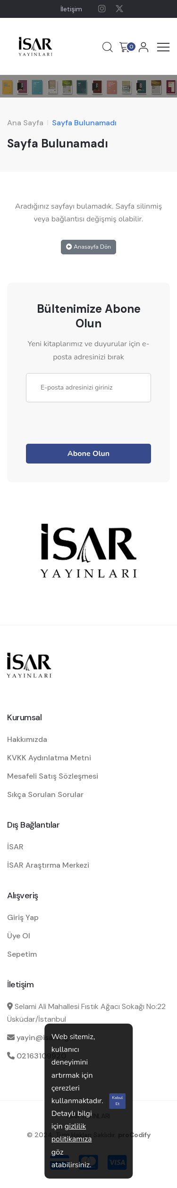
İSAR (15, 847)
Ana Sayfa (25, 123)
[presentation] (97, 420)
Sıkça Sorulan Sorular (45, 794)
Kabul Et (117, 1101)
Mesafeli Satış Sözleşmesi (52, 776)
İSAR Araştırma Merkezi (48, 865)
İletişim (71, 9)
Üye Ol (18, 936)
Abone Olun (88, 453)
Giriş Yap (23, 917)
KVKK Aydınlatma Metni (49, 758)
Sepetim (22, 954)
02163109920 (41, 1056)
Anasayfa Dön (88, 247)
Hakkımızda (27, 739)
